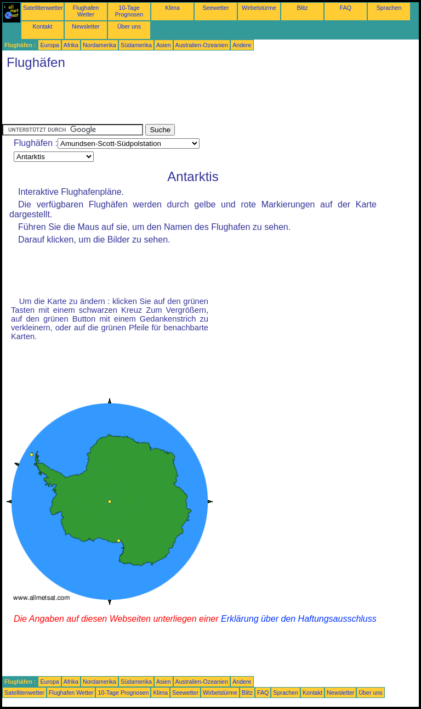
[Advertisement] (201, 99)
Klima (172, 7)
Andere (241, 45)
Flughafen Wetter (86, 11)
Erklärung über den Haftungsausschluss (299, 618)
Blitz (302, 7)
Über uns (129, 26)
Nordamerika (99, 45)
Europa (49, 45)
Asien (163, 45)
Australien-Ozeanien (202, 45)
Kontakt (42, 26)
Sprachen (389, 7)
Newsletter (85, 26)
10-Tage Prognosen (129, 11)
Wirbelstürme (259, 7)
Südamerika (136, 45)
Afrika (71, 45)
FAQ (345, 7)
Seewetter (216, 7)
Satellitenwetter (43, 7)
